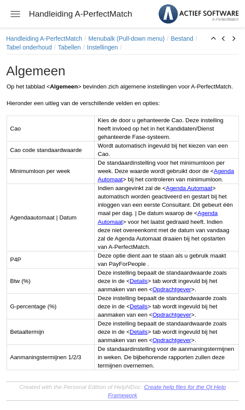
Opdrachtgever (172, 289)
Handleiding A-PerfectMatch (44, 38)
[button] (213, 39)
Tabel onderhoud (29, 47)
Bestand (182, 38)
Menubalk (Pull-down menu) (126, 38)
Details (139, 281)
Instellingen (102, 47)
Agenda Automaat (189, 188)
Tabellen (69, 47)
